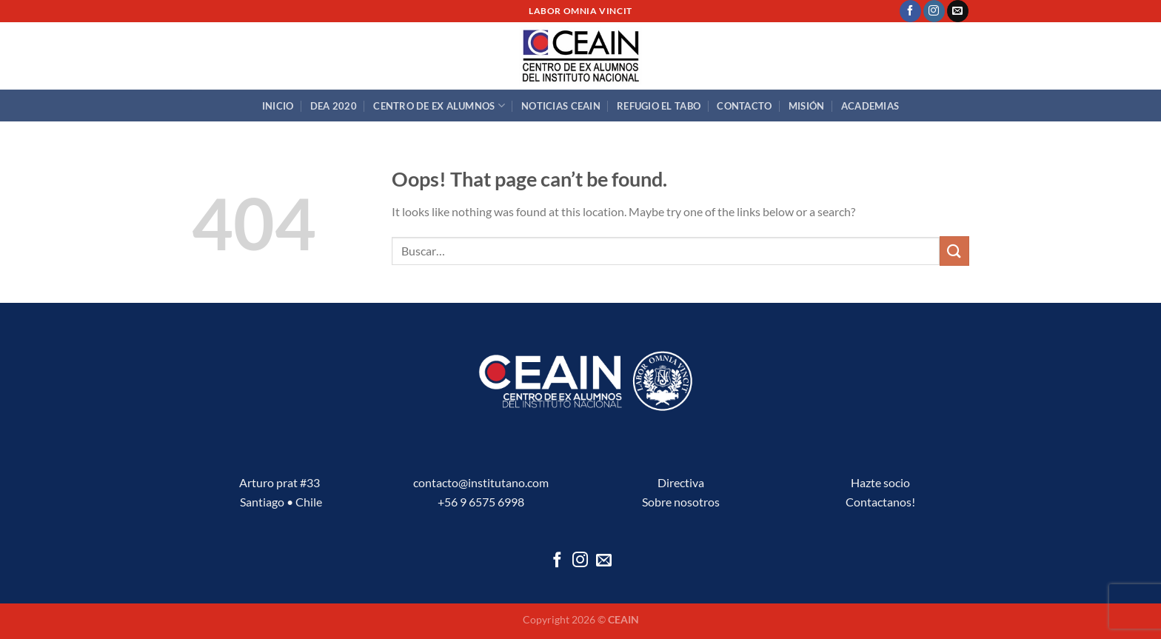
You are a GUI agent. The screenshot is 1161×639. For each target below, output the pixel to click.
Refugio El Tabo (658, 106)
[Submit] (954, 250)
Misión (807, 106)
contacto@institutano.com (481, 482)
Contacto (744, 106)
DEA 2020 (333, 106)
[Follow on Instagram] (934, 11)
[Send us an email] (957, 11)
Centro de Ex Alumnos (439, 105)
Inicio (278, 106)
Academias (870, 106)
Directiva (681, 482)
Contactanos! (880, 502)
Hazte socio (880, 482)
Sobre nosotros (681, 502)
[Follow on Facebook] (910, 11)
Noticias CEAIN (560, 106)
